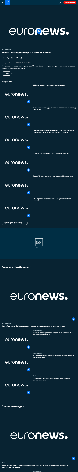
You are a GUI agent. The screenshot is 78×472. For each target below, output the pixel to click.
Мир (3, 463)
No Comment (6, 323)
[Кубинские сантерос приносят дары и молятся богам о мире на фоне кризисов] (54, 341)
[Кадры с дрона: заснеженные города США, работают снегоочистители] (54, 386)
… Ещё (6, 73)
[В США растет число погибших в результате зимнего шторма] (54, 208)
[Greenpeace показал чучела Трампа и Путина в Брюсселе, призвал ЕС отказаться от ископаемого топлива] (54, 140)
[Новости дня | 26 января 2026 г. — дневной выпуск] (54, 163)
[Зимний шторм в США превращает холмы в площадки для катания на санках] (39, 326)
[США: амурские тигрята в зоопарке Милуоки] (54, 94)
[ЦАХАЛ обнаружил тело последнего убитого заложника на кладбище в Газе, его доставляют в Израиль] (39, 466)
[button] (15, 223)
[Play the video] (39, 31)
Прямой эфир (70, 2)
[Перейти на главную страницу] (7, 2)
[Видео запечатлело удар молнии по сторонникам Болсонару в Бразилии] (54, 117)
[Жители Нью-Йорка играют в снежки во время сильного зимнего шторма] (54, 363)
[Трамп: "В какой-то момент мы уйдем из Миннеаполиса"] (54, 185)
